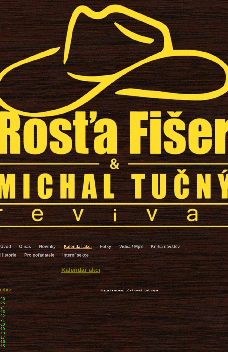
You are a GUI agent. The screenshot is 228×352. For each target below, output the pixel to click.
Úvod (5, 246)
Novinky (47, 246)
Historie (8, 255)
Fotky (105, 246)
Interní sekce (75, 255)
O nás (25, 246)
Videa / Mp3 (131, 246)
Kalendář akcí (78, 246)
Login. (155, 290)
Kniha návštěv (165, 246)
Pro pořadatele (39, 255)
